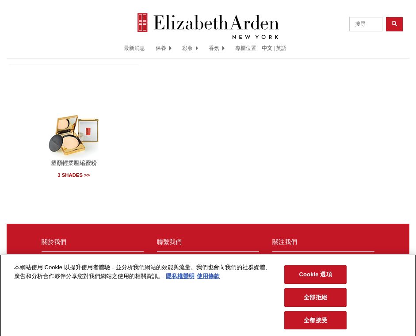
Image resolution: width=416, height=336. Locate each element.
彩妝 (190, 48)
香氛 (217, 48)
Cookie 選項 (315, 277)
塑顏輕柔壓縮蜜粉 (74, 163)
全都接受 (315, 322)
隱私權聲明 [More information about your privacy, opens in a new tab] (180, 278)
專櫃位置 (245, 48)
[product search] (365, 24)
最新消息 (134, 48)
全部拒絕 (315, 299)
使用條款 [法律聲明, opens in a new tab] (208, 278)
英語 (281, 48)
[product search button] (394, 24)
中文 (267, 48)
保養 (164, 48)
